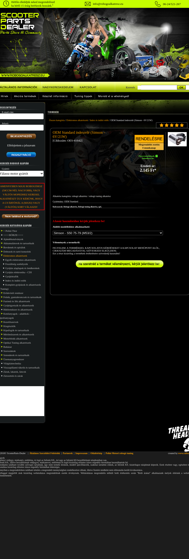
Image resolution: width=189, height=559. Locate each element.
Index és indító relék (15, 280)
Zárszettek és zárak (13, 375)
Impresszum (81, 453)
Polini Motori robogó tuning (119, 453)
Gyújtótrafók (11, 276)
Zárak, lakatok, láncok (14, 371)
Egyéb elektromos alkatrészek (20, 259)
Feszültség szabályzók (16, 264)
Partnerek (68, 453)
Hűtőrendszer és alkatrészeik (17, 309)
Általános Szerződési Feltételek (45, 453)
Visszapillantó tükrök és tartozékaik (21, 367)
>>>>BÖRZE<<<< (13, 235)
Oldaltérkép (96, 453)
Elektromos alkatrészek (77, 120)
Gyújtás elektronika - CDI (18, 272)
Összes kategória (57, 120)
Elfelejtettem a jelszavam (21, 145)
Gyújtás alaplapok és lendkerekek (22, 268)
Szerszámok (9, 351)
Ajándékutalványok (13, 239)
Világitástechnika (12, 363)
